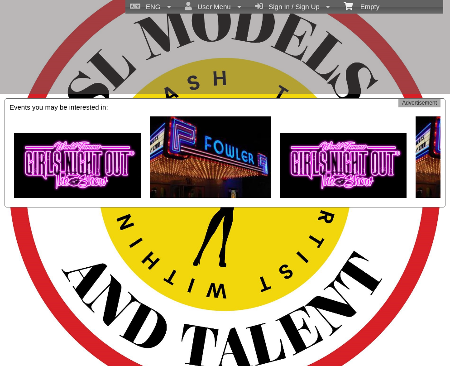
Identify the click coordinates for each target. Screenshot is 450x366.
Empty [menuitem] (361, 5)
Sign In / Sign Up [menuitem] (292, 6)
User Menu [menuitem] (213, 6)
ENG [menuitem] (150, 6)
